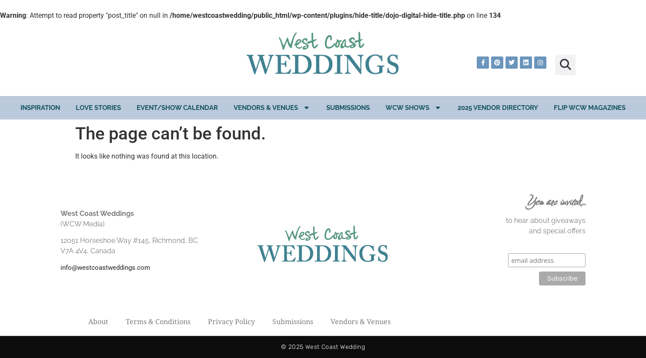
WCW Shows (413, 107)
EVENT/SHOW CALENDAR (177, 108)
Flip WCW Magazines (590, 108)
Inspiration (40, 108)
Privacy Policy (231, 321)
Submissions (348, 108)
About (98, 321)
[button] (565, 65)
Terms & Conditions (158, 321)
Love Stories (98, 108)
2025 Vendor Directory (498, 108)
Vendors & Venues (272, 107)
